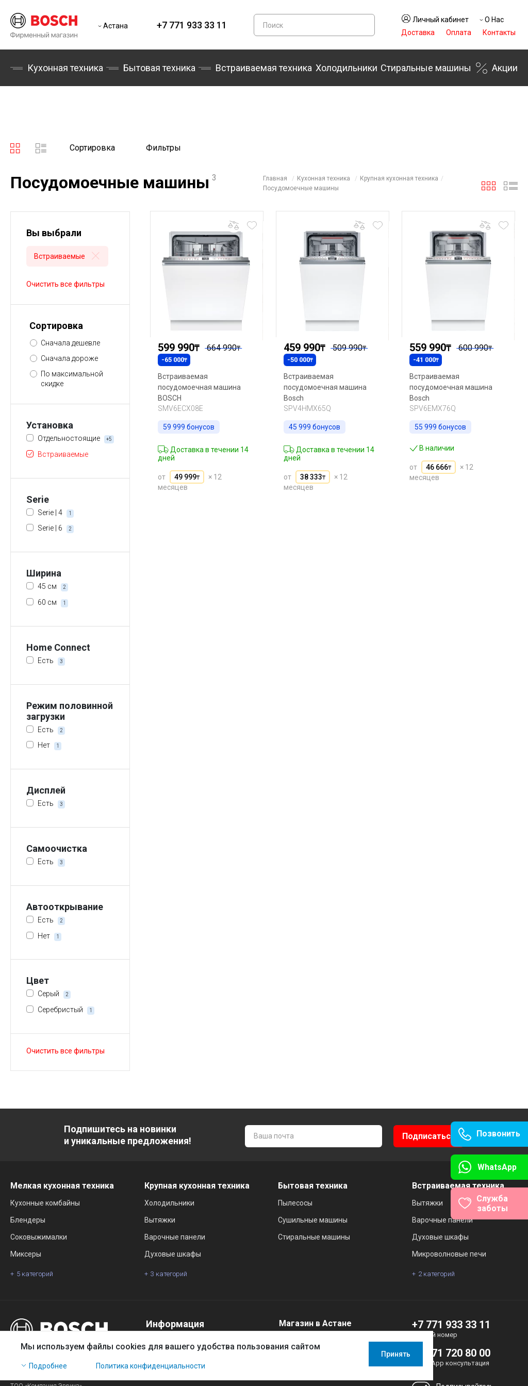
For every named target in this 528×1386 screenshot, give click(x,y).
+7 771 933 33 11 (192, 25)
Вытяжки (159, 1220)
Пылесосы (295, 1203)
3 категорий (169, 1274)
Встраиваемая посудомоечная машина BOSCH (199, 387)
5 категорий (34, 1274)
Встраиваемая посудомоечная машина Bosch (325, 387)
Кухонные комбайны (45, 1203)
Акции (505, 67)
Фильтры (163, 148)
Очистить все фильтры (65, 284)
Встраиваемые (67, 257)
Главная (275, 178)
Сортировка (92, 148)
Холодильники (346, 67)
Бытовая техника (159, 67)
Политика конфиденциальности (150, 1371)
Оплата (458, 32)
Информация (175, 1323)
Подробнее (48, 1371)
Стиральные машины (426, 67)
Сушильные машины (313, 1220)
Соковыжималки (38, 1237)
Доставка (418, 32)
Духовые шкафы (172, 1254)
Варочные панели (174, 1237)
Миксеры (25, 1254)
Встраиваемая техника (264, 67)
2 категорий (436, 1274)
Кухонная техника (65, 67)
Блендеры (27, 1220)
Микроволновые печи (449, 1254)
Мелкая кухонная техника (62, 1186)
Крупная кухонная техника (399, 178)
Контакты (499, 32)
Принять (490, 1360)
